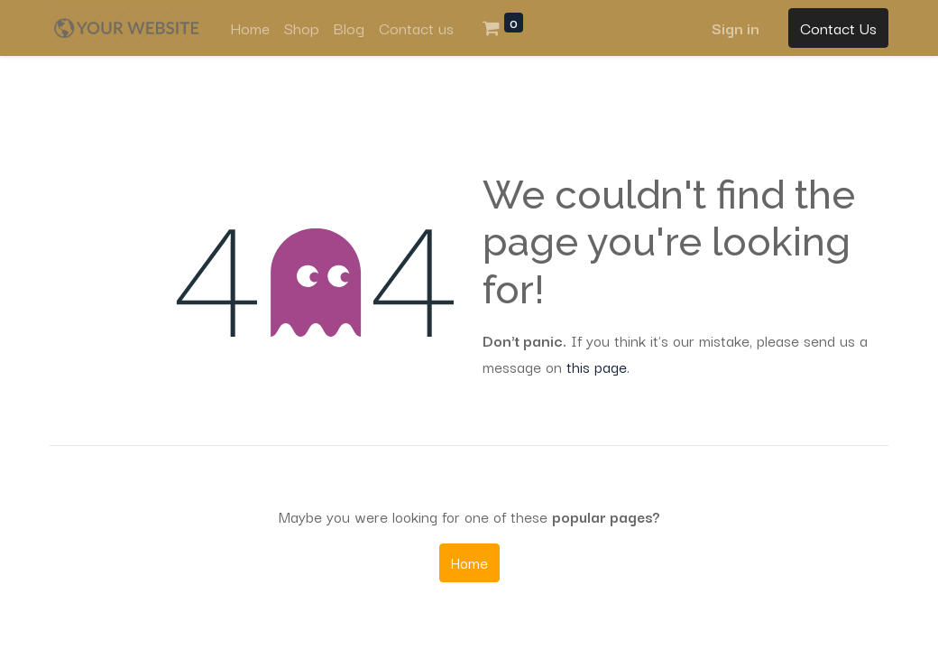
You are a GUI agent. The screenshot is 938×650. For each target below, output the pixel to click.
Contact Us (838, 27)
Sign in (735, 27)
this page (596, 366)
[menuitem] (250, 28)
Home (469, 562)
